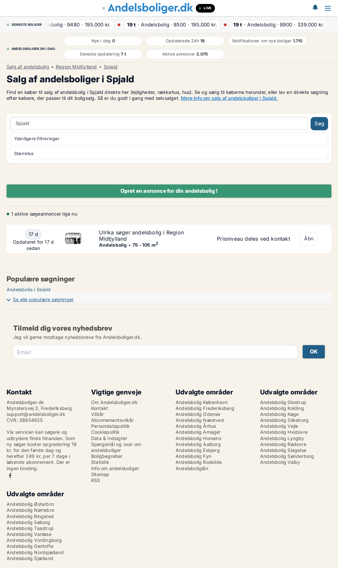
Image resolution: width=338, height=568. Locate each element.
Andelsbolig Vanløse (29, 534)
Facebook (10, 475)
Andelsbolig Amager (198, 432)
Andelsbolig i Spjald (29, 289)
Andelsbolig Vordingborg (34, 540)
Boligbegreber (107, 456)
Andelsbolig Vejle (279, 426)
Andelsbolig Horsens (198, 438)
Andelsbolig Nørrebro (30, 510)
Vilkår (97, 414)
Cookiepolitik (105, 432)
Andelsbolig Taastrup (30, 528)
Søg (319, 123)
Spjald (111, 66)
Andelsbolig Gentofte (30, 546)
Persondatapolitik (110, 426)
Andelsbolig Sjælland (30, 558)
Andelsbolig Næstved (200, 420)
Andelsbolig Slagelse (283, 450)
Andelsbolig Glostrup (283, 402)
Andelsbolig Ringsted (30, 516)
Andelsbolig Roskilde (199, 462)
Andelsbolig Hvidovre (284, 432)
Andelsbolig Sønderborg (287, 456)
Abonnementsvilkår (112, 420)
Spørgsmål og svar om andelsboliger (116, 447)
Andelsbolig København (202, 402)
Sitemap (100, 474)
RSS (95, 480)
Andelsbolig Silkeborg (284, 420)
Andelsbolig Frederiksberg (205, 408)
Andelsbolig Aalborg (198, 444)
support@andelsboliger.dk (36, 414)
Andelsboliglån (192, 468)
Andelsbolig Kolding (282, 408)
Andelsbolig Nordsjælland (35, 552)
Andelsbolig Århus (196, 426)
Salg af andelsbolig (28, 66)
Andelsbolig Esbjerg (198, 450)
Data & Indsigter (109, 438)
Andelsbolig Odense (198, 414)
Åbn (309, 238)
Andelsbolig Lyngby (282, 438)
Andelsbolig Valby (280, 462)
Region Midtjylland (76, 66)
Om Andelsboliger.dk (114, 402)
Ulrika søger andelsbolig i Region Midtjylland (141, 235)
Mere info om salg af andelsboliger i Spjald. (229, 98)
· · (78, 24)
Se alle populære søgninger (43, 299)
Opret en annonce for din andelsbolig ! (169, 190)
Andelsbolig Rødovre (283, 444)
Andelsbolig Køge (279, 414)
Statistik (100, 462)
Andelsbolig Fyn (193, 456)
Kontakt (99, 408)
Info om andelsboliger (115, 468)
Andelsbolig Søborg (29, 522)
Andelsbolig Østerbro (30, 504)
